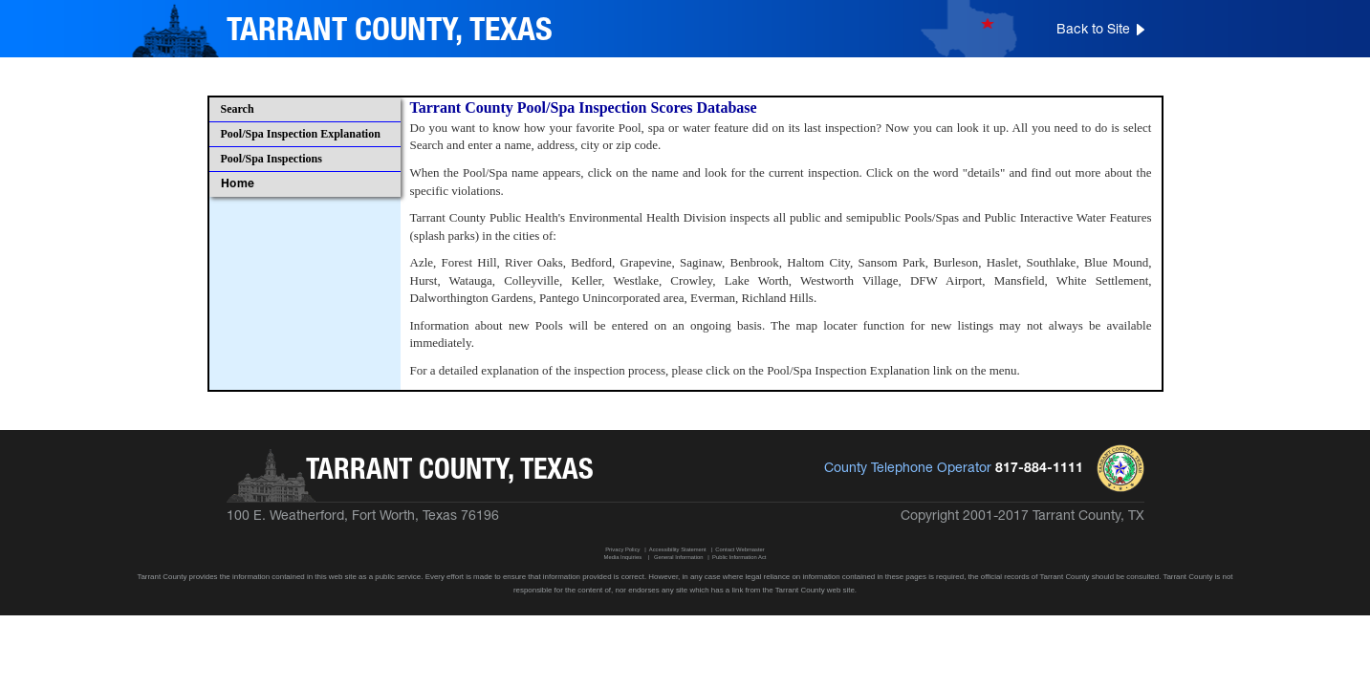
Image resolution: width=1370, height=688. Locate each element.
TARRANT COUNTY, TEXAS (390, 31)
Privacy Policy (622, 549)
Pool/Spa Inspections (271, 158)
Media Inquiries (623, 557)
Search (237, 109)
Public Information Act (739, 557)
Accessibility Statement (678, 549)
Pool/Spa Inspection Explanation (301, 133)
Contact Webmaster (739, 549)
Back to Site (1093, 30)
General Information (679, 557)
